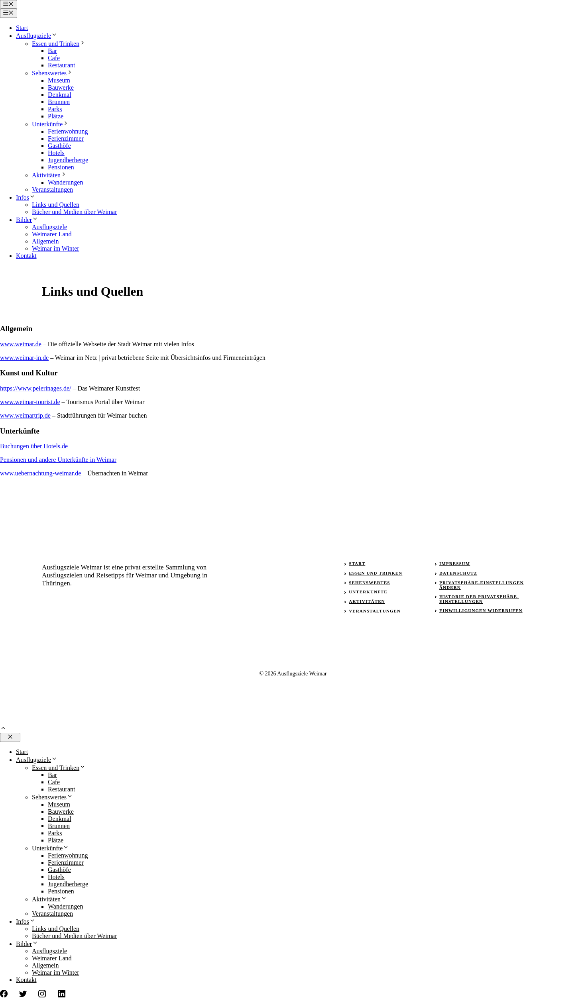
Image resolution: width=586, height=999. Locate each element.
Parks (55, 109)
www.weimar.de (20, 344)
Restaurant (61, 65)
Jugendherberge (68, 160)
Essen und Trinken (59, 43)
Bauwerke (61, 87)
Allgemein (45, 241)
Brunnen (59, 101)
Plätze (55, 116)
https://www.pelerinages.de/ (35, 388)
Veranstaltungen (52, 189)
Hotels (56, 152)
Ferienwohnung (68, 131)
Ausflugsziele (36, 35)
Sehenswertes (52, 73)
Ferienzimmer (66, 138)
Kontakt (26, 255)
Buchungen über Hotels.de (34, 446)
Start (22, 27)
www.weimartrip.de (25, 415)
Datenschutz (458, 573)
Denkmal (59, 94)
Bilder (27, 219)
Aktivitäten (49, 175)
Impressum (454, 563)
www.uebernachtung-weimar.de (40, 473)
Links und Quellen (55, 204)
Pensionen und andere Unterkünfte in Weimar (58, 459)
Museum (59, 80)
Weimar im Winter (55, 248)
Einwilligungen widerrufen (481, 610)
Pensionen (61, 167)
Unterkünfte (50, 124)
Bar (52, 50)
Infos (25, 197)
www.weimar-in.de (24, 357)
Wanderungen (65, 182)
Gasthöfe (59, 145)
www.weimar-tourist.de (30, 401)
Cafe (54, 58)
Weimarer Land (52, 234)
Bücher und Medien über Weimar (74, 211)
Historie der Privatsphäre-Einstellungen (479, 599)
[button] (3, 729)
